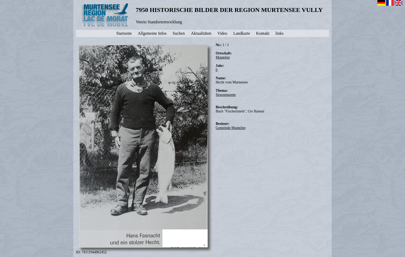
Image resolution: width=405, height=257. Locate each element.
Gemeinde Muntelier (231, 128)
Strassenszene (226, 95)
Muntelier (223, 57)
